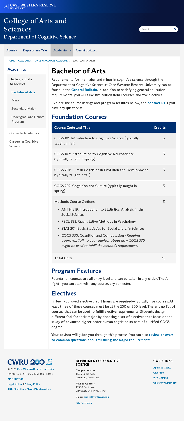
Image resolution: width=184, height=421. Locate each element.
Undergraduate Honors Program (28, 119)
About (13, 50)
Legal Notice (15, 384)
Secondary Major (24, 109)
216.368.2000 (16, 379)
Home (11, 60)
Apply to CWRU (162, 367)
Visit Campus (160, 377)
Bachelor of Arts (23, 92)
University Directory (164, 382)
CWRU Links (162, 361)
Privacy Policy (32, 384)
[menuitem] (12, 50)
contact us (156, 103)
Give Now (158, 372)
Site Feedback (84, 403)
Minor (16, 100)
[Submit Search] (175, 29)
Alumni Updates (86, 50)
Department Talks (35, 50)
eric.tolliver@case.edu (96, 397)
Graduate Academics (24, 133)
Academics (63, 50)
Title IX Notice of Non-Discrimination (29, 389)
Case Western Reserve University (35, 369)
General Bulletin (84, 90)
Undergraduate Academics (52, 60)
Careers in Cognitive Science (23, 144)
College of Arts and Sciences (35, 24)
